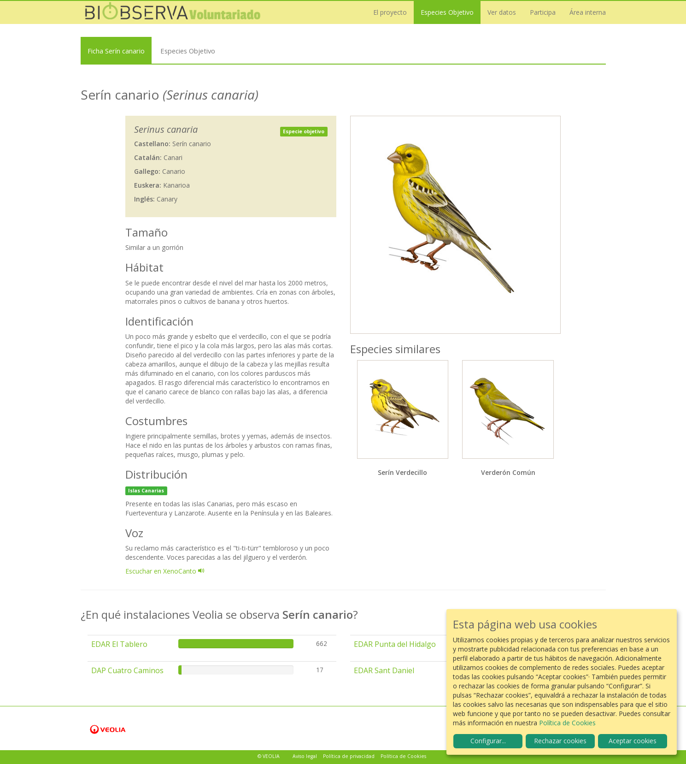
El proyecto (390, 12)
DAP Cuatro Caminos (127, 670)
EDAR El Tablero (119, 644)
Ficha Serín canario (116, 50)
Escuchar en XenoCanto (165, 571)
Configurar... (488, 740)
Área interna (587, 12)
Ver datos (501, 12)
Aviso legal (305, 756)
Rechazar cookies (560, 740)
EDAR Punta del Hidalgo (395, 644)
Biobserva (173, 12)
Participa (543, 12)
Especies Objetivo (447, 12)
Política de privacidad (349, 756)
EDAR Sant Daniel (384, 670)
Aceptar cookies (633, 740)
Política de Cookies (403, 756)
